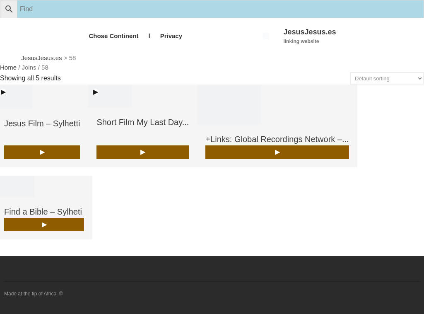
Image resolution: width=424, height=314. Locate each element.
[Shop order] (387, 78)
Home (8, 67)
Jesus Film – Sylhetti (42, 123)
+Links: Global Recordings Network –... (277, 139)
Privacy (171, 35)
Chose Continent (113, 35)
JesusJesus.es (309, 32)
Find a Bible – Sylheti (43, 211)
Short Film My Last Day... (142, 122)
